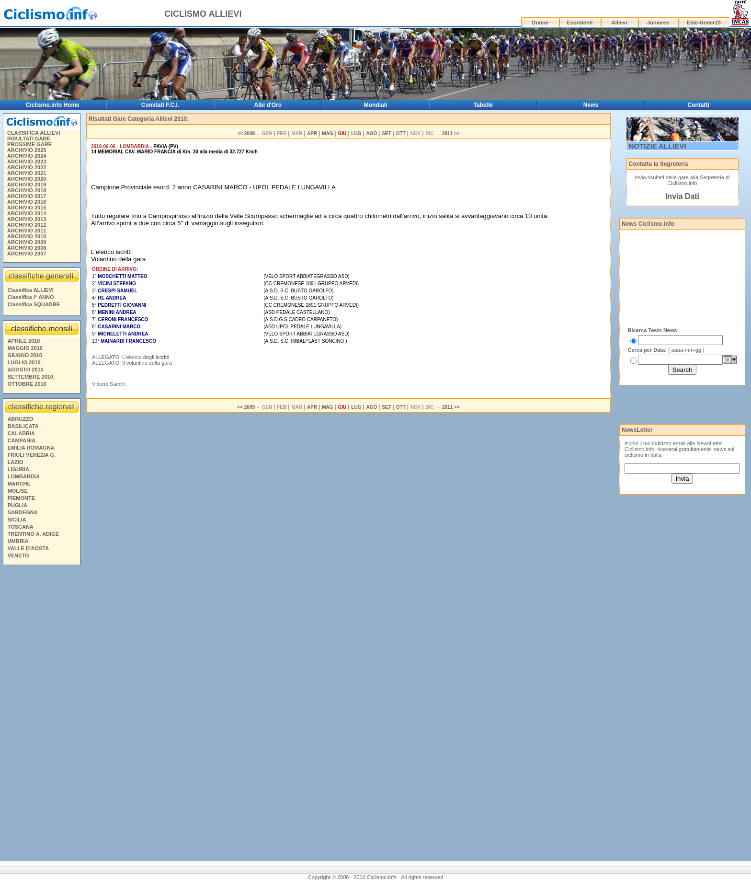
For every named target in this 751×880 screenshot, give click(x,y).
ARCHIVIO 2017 (26, 196)
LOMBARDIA (24, 476)
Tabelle (483, 105)
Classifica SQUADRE (34, 304)
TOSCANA (21, 527)
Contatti (698, 105)
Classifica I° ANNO (31, 297)
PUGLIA (18, 505)
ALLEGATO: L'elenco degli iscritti (130, 357)
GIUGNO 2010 (25, 355)
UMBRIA (18, 541)
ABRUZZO (21, 419)
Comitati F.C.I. (160, 105)
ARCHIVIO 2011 (26, 230)
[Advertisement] (41, 714)
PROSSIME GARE (29, 144)
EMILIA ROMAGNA (31, 448)
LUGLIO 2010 (24, 362)
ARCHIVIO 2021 (26, 173)
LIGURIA (18, 469)
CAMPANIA (21, 440)
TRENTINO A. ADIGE (33, 534)
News (590, 105)
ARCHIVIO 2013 (26, 219)
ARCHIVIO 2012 (26, 225)
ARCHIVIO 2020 (26, 179)
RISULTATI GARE (28, 138)
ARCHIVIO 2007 (26, 253)
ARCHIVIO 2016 (26, 202)
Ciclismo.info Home (53, 105)
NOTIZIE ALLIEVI (657, 146)
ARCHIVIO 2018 (26, 190)
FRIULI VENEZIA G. (32, 455)
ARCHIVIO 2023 (26, 161)
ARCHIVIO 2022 (26, 167)
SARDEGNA (23, 512)
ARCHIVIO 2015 (26, 207)
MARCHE (19, 483)
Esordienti (580, 22)
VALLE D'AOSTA (28, 548)
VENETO (18, 555)
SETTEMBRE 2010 (30, 377)
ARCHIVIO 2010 (26, 236)
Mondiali (375, 105)
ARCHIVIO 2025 (26, 150)
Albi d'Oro (268, 105)
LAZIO (15, 462)
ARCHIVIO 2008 (26, 248)
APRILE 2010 (24, 341)
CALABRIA (21, 433)
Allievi (619, 22)
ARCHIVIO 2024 (26, 156)
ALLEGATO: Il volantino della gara (132, 363)
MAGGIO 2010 (25, 348)
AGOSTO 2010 (26, 369)
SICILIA (17, 519)
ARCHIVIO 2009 (26, 242)
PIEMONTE (21, 498)
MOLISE (18, 491)
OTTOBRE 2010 (27, 384)
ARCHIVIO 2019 (26, 184)
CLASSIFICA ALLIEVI (33, 133)
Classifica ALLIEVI (31, 290)
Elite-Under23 (704, 22)
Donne (540, 22)
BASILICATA (23, 426)
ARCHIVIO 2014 (26, 213)
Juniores (658, 22)
